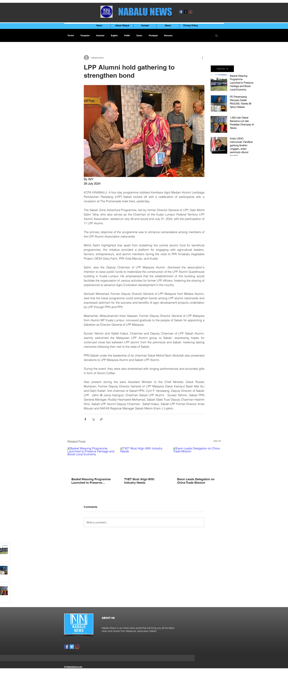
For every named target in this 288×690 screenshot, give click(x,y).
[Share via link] (101, 419)
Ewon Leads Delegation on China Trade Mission (195, 480)
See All (217, 440)
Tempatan (85, 35)
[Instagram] (190, 11)
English (114, 35)
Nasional (100, 35)
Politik (127, 35)
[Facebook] (180, 11)
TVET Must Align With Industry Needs (139, 480)
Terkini (70, 35)
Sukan (139, 35)
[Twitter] (72, 646)
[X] (185, 11)
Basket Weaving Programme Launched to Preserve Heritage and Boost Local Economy (91, 480)
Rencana (168, 35)
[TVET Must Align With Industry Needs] (144, 460)
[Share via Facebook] (85, 419)
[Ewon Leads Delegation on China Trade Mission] (197, 460)
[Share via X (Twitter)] (93, 419)
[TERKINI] (222, 68)
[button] (216, 35)
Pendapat (153, 35)
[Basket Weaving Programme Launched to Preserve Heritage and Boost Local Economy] (91, 460)
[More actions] (202, 58)
